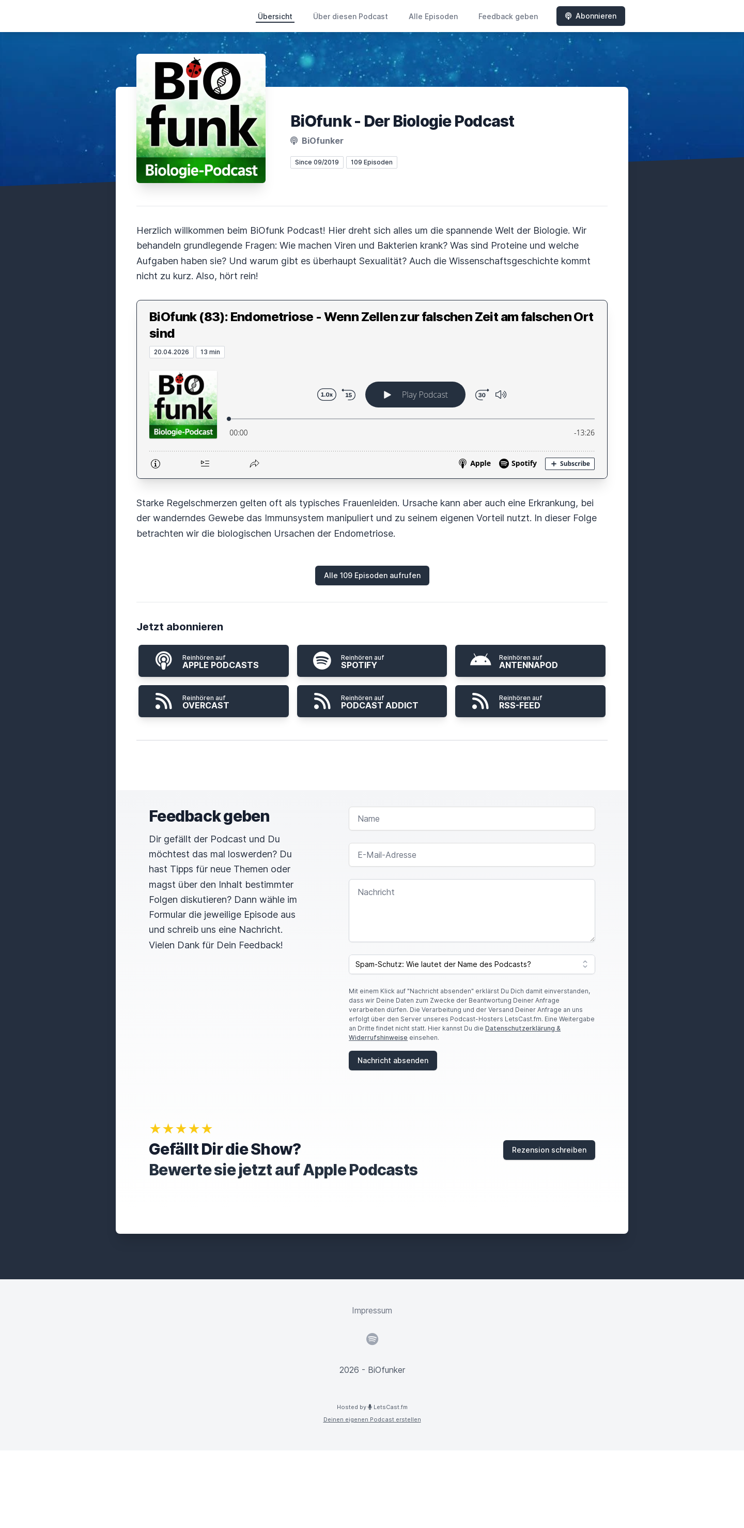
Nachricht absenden (393, 1060)
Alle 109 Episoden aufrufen (372, 575)
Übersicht (275, 16)
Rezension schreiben (549, 1149)
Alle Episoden (433, 16)
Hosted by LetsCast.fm (372, 1407)
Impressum (372, 1310)
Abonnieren (590, 15)
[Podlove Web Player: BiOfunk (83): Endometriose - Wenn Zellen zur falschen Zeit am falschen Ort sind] (372, 418)
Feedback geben (508, 16)
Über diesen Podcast (350, 16)
